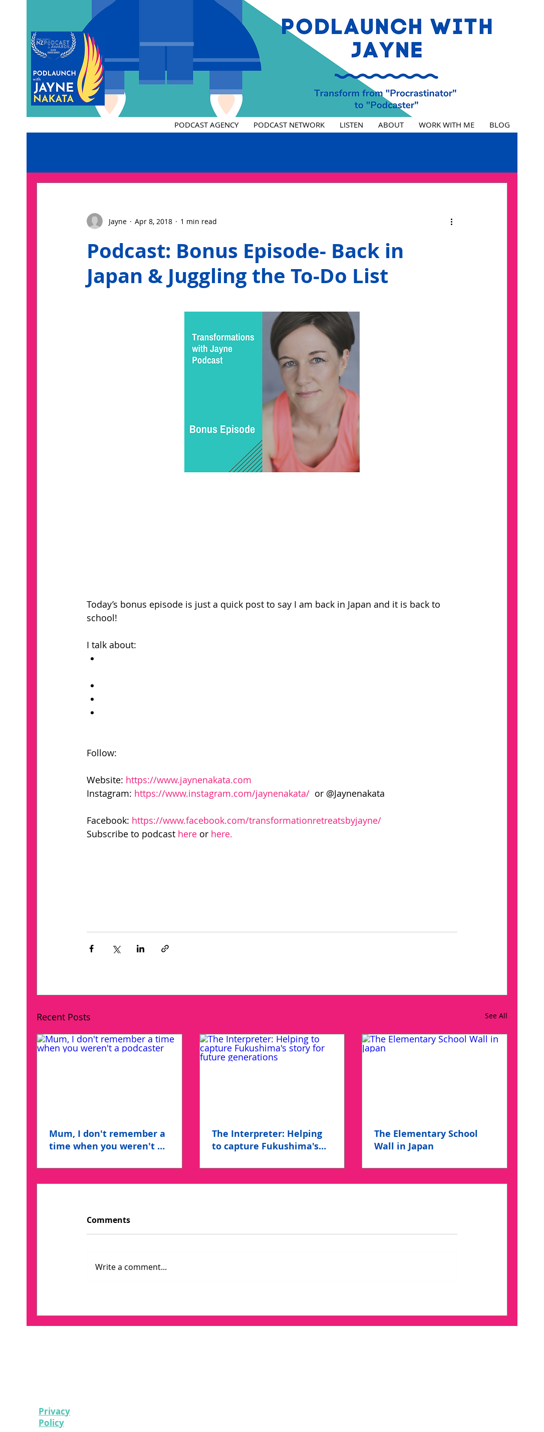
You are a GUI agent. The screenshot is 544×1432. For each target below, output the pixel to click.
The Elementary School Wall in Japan (426, 1139)
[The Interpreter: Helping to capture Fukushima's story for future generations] (272, 1074)
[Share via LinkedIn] (140, 948)
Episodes (52, 153)
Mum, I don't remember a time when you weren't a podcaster (107, 1139)
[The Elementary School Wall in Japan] (434, 1074)
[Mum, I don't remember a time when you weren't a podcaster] (109, 1074)
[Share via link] (165, 948)
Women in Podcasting (184, 153)
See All (496, 1015)
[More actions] (451, 221)
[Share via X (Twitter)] (116, 948)
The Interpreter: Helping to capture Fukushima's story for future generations (267, 1139)
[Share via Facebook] (91, 948)
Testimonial (107, 153)
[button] (494, 153)
